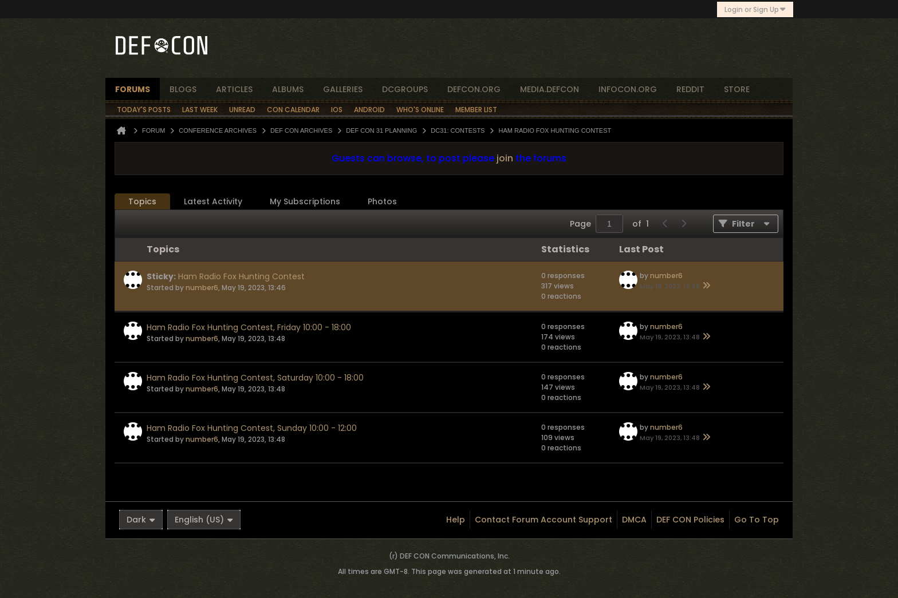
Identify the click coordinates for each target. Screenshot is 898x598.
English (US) (204, 519)
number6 (202, 287)
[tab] (142, 201)
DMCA (634, 519)
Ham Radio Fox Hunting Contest (241, 276)
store (737, 89)
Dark (141, 519)
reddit (690, 89)
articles (234, 89)
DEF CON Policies (690, 519)
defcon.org (474, 89)
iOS (336, 109)
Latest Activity (213, 201)
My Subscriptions (305, 201)
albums (288, 89)
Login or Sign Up (755, 9)
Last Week (200, 109)
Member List (476, 109)
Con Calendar (293, 109)
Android (369, 109)
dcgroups (405, 89)
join (505, 158)
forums (132, 89)
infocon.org (627, 89)
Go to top (756, 519)
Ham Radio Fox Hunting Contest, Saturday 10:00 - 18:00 (255, 377)
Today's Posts (144, 109)
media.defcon (549, 89)
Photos (382, 201)
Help (455, 519)
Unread (242, 109)
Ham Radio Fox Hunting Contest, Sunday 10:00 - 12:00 (252, 428)
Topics (142, 201)
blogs (183, 89)
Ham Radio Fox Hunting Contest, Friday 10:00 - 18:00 (249, 327)
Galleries (343, 89)
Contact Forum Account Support (543, 519)
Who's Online (420, 109)
